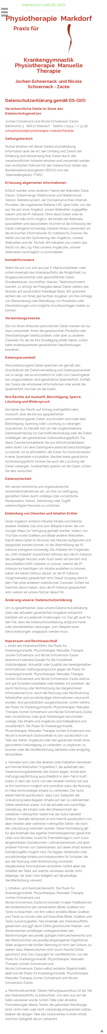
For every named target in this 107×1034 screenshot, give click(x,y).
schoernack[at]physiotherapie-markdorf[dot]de (39, 131)
